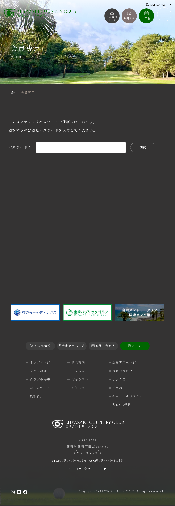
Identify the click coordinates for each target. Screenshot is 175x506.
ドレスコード (82, 371)
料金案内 (79, 362)
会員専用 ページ (112, 18)
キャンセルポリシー (128, 396)
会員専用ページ (125, 362)
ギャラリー (80, 379)
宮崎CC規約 (122, 405)
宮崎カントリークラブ (47, 13)
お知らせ (79, 388)
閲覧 (143, 147)
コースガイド (40, 388)
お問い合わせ (123, 371)
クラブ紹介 (38, 371)
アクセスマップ (87, 454)
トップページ (40, 362)
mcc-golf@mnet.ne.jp (88, 469)
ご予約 (146, 18)
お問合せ (129, 18)
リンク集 (120, 379)
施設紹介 (37, 396)
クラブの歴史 (40, 379)
